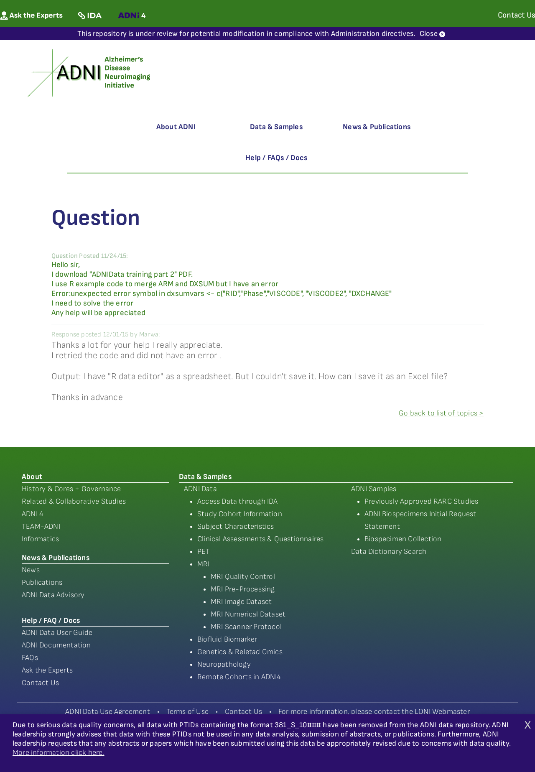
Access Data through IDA (237, 501)
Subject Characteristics (235, 526)
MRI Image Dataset (241, 601)
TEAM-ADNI (41, 526)
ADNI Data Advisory (53, 595)
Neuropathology (224, 664)
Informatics (40, 539)
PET (203, 551)
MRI (203, 564)
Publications (42, 582)
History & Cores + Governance (71, 488)
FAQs (30, 657)
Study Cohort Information (239, 514)
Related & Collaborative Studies (74, 501)
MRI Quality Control (243, 576)
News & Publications (376, 126)
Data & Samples (276, 126)
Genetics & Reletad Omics (240, 651)
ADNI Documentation (56, 645)
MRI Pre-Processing (243, 589)
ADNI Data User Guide (57, 632)
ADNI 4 (32, 514)
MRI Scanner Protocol (246, 626)
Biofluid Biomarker (227, 639)
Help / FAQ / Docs (51, 620)
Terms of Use (187, 711)
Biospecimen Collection (402, 539)
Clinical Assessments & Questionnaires (260, 539)
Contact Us (40, 682)
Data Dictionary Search (388, 551)
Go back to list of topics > (441, 413)
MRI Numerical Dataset (248, 614)
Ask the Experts (47, 670)
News (31, 570)
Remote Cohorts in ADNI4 (239, 677)
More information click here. (58, 752)
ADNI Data (200, 488)
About (32, 476)
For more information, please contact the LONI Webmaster (374, 711)
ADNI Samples (373, 488)
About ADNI (176, 126)
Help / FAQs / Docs (276, 157)
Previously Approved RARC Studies (421, 501)
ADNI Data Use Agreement (107, 711)
